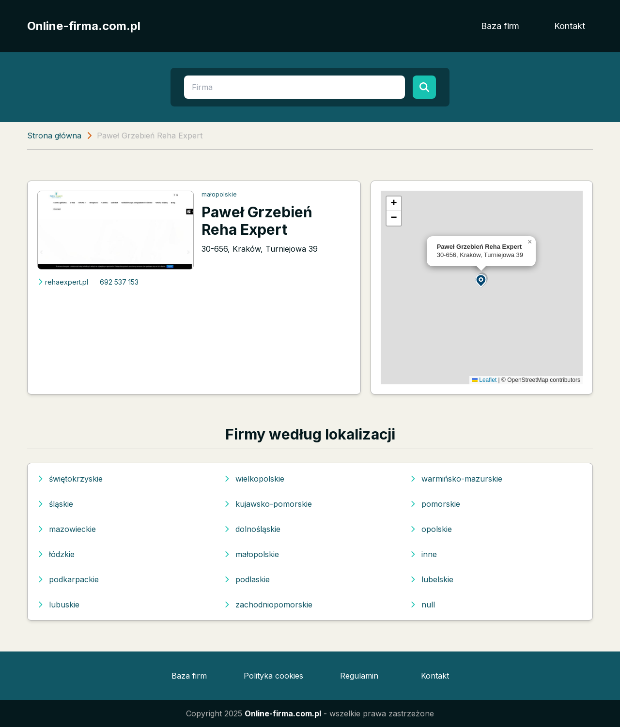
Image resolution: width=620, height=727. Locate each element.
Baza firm (500, 26)
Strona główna (54, 135)
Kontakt (569, 26)
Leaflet (484, 380)
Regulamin (359, 676)
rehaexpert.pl (62, 282)
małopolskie (219, 194)
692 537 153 (119, 282)
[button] (481, 280)
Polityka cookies (273, 676)
